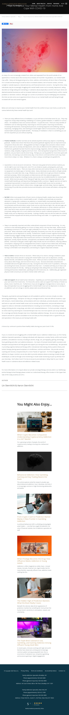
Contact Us (62, 671)
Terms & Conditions (37, 671)
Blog (19, 16)
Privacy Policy (25, 671)
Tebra (42, 708)
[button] (66, 3)
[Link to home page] (19, 5)
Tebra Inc (16, 671)
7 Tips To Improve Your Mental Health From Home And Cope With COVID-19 (42, 16)
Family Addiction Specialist (9, 16)
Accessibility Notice (51, 671)
